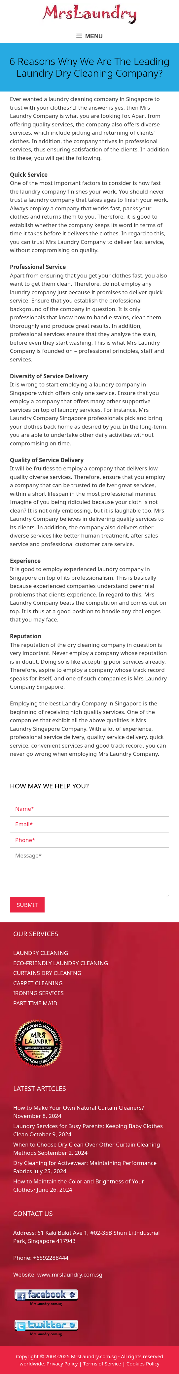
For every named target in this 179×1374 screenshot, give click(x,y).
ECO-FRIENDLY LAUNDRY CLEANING (60, 963)
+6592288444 (50, 1257)
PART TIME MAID (35, 1003)
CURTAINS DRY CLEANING (47, 973)
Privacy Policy (62, 1363)
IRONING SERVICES (38, 993)
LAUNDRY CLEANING (40, 953)
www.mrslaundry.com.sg (69, 1274)
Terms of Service (102, 1363)
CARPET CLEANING (38, 983)
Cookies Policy (143, 1363)
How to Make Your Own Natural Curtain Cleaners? (78, 1107)
